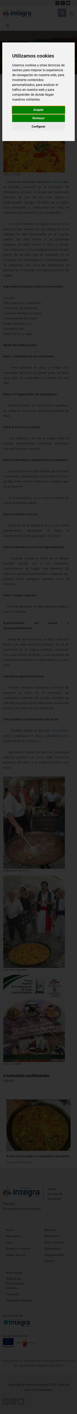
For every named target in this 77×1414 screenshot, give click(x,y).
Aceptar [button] (38, 109)
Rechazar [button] (38, 118)
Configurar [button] (38, 126)
